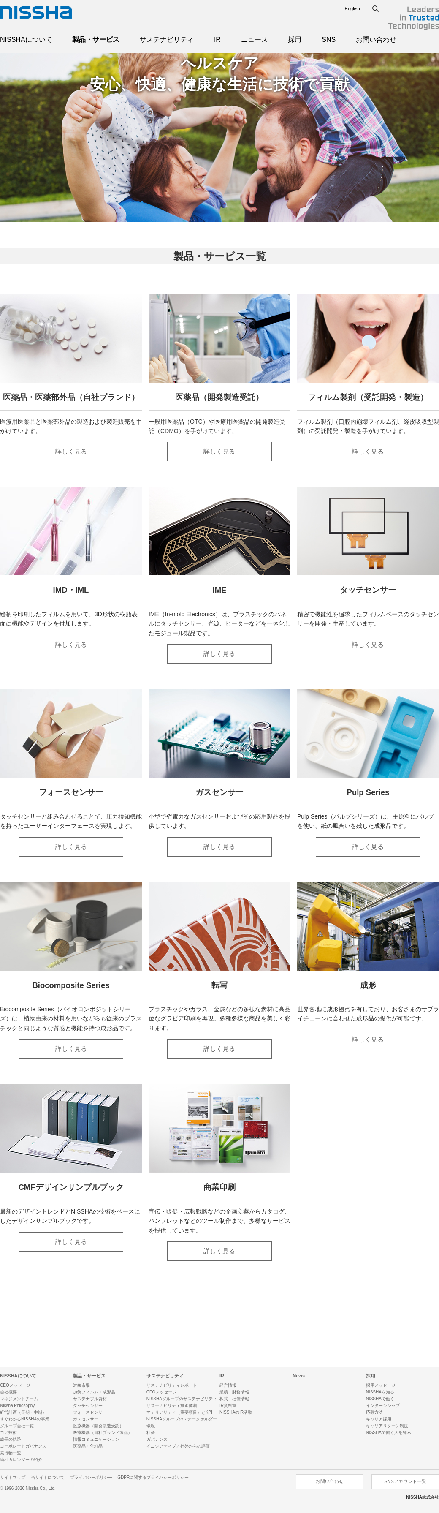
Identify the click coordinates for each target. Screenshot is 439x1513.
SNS (329, 39)
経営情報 (228, 1385)
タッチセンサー (88, 1405)
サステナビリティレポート (171, 1385)
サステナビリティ (167, 39)
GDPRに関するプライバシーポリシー (153, 1477)
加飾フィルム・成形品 (94, 1392)
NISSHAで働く (380, 1398)
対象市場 (81, 1385)
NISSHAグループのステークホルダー (181, 1419)
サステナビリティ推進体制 (171, 1405)
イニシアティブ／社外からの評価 (178, 1446)
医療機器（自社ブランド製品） (102, 1432)
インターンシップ (383, 1405)
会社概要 (8, 1392)
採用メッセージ (381, 1385)
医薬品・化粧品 (88, 1446)
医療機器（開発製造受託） (98, 1425)
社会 (150, 1432)
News (299, 1375)
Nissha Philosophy (17, 1405)
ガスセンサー (85, 1419)
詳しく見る (71, 451)
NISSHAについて (26, 39)
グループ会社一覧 (17, 1425)
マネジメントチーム (19, 1398)
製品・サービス (95, 39)
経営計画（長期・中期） (23, 1412)
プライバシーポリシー (91, 1477)
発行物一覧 (10, 1452)
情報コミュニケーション (96, 1439)
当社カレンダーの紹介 (21, 1459)
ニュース (254, 39)
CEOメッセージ (15, 1385)
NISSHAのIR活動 (236, 1412)
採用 (294, 39)
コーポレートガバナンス (23, 1446)
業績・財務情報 (234, 1392)
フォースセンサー (90, 1412)
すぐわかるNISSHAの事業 (24, 1419)
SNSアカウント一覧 (405, 1481)
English (352, 8)
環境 (150, 1425)
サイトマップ (12, 1477)
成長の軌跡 (10, 1439)
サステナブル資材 (90, 1398)
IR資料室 (228, 1405)
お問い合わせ (376, 39)
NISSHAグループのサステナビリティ (181, 1398)
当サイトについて (48, 1477)
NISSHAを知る (380, 1392)
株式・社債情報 (234, 1398)
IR (217, 39)
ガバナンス (157, 1439)
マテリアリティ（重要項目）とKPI (179, 1412)
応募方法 (374, 1412)
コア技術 (8, 1432)
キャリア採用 (378, 1419)
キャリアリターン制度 (387, 1425)
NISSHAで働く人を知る (388, 1432)
